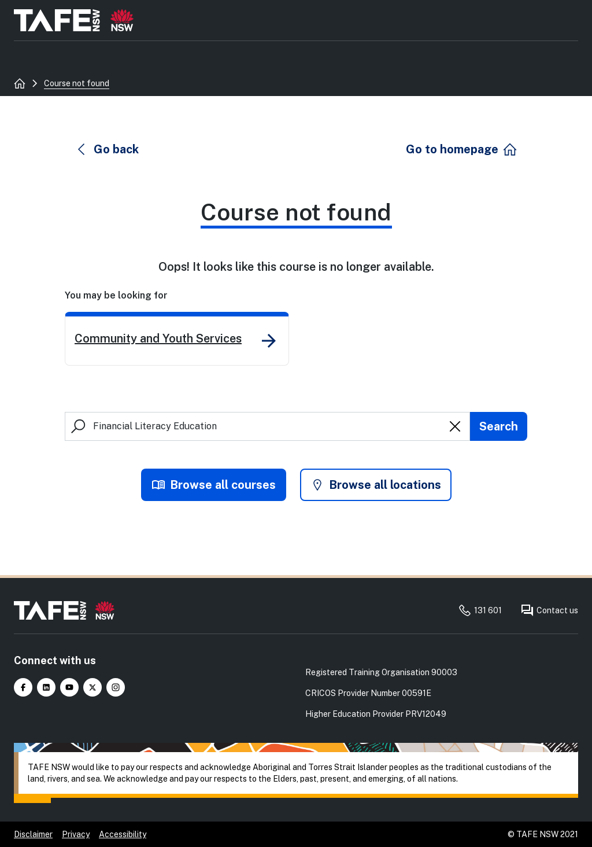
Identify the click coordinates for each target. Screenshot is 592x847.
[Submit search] (498, 426)
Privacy (76, 834)
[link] (177, 339)
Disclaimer (33, 834)
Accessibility (122, 834)
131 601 (480, 610)
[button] (107, 149)
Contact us (549, 610)
